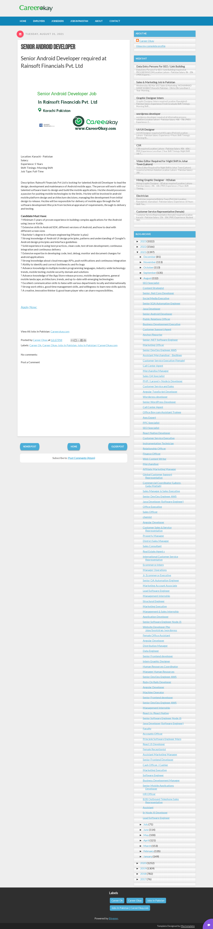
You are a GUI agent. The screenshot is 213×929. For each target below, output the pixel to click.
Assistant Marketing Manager (160, 754)
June (146, 829)
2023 (143, 241)
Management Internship (156, 595)
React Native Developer (156, 432)
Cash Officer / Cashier (155, 764)
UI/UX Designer (145, 129)
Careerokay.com (60, 331)
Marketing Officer (153, 344)
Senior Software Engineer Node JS (162, 621)
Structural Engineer (154, 601)
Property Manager (153, 535)
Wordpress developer (155, 396)
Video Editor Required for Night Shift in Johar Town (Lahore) (162, 162)
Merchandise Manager (156, 370)
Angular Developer (153, 522)
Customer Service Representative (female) (160, 211)
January (147, 856)
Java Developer (151, 308)
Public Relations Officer (156, 319)
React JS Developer (154, 744)
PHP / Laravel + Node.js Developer (163, 381)
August (147, 278)
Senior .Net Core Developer (158, 293)
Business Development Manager (161, 780)
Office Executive (152, 506)
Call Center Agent (153, 365)
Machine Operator (153, 692)
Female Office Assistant (156, 635)
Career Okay (49, 345)
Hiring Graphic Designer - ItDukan (155, 180)
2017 (143, 879)
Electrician (142, 195)
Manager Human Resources (158, 671)
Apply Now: (29, 307)
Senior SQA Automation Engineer (161, 303)
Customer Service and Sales (158, 386)
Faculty (147, 728)
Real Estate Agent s (154, 551)
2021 (143, 252)
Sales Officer (150, 511)
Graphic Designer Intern (150, 97)
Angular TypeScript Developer (160, 391)
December (149, 256)
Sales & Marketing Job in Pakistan (155, 82)
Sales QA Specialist (154, 375)
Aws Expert (149, 417)
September (149, 272)
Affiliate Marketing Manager (159, 469)
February (148, 851)
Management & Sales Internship (161, 611)
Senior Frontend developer (158, 656)
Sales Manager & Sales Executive (161, 491)
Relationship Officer (154, 448)
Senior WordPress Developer (159, 401)
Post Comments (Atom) (81, 458)
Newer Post (29, 446)
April (146, 840)
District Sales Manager (156, 540)
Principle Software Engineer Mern (162, 739)
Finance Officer (152, 453)
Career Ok (35, 345)
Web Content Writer (154, 458)
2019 (143, 868)
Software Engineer (153, 775)
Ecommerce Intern (153, 564)
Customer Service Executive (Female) (164, 360)
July (145, 824)
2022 (143, 246)
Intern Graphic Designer (156, 661)
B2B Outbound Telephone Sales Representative (161, 800)
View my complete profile (150, 45)
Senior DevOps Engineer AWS (160, 350)
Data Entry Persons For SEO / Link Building (160, 66)
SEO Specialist (151, 282)
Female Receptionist (154, 749)
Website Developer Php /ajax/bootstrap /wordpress (160, 628)
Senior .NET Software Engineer (160, 339)
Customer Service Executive (159, 438)
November (149, 262)
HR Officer (149, 793)
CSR (138, 145)
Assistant (148, 807)
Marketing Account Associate (160, 585)
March (147, 845)
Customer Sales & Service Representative (157, 529)
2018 (143, 873)
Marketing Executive (155, 606)
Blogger (113, 918)
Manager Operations (155, 569)
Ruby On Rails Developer (157, 682)
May (146, 834)
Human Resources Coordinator (160, 666)
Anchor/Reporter (152, 334)
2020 (143, 863)
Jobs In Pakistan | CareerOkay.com (97, 345)
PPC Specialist (151, 422)
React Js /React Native (156, 713)
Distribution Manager (155, 645)
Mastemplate (188, 926)
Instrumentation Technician (158, 443)
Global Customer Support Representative (157, 476)
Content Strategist (153, 287)
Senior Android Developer (48, 47)
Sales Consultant (152, 546)
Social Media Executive (156, 298)
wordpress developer (148, 113)
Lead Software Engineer (156, 590)
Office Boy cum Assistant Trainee (162, 412)
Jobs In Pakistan (67, 345)
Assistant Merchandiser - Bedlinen (162, 355)
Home (74, 446)
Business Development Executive (161, 324)
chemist (147, 516)
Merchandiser (151, 463)
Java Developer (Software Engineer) (163, 501)
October (148, 267)
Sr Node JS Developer (155, 812)
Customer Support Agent (157, 329)
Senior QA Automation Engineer (161, 580)
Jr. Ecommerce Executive (157, 575)
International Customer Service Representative (160, 558)
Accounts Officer (153, 733)
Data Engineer (151, 650)
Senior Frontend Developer (158, 759)
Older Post (117, 446)
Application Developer (156, 616)
